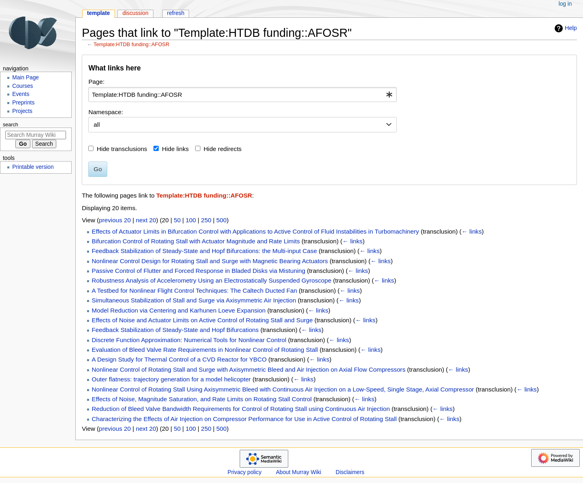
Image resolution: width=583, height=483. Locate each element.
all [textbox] (97, 124)
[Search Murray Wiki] (35, 135)
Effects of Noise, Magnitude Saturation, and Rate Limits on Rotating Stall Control (202, 399)
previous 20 (115, 220)
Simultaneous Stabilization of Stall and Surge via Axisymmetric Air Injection (194, 300)
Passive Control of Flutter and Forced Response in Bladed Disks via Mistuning (199, 270)
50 (177, 220)
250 (206, 220)
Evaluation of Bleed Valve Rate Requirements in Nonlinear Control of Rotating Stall (205, 349)
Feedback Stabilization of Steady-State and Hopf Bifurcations (175, 329)
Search (10, 125)
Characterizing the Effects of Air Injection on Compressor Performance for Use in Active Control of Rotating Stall (244, 418)
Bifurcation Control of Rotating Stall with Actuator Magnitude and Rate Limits (196, 241)
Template (98, 13)
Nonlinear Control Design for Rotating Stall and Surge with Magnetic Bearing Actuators (210, 260)
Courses (22, 86)
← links (472, 231)
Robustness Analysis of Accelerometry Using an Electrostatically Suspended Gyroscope (212, 280)
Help (565, 28)
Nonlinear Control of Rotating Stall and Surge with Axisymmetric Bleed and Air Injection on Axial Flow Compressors (249, 369)
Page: (96, 81)
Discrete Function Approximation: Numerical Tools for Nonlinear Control (189, 339)
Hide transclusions (122, 148)
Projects (22, 111)
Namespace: (105, 112)
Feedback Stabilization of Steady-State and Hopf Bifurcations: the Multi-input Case (204, 250)
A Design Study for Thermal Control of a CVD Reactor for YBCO (179, 359)
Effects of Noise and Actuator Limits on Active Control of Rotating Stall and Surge (202, 320)
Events (20, 94)
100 (191, 220)
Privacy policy (245, 472)
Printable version (32, 167)
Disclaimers (350, 472)
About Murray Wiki (298, 472)
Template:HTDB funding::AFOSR (131, 44)
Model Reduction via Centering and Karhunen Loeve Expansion (179, 310)
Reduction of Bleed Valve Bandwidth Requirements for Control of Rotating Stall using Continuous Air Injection (241, 408)
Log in (565, 4)
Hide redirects (223, 148)
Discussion (135, 13)
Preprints (23, 103)
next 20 (146, 220)
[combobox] (242, 94)
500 (221, 220)
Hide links (175, 148)
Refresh (176, 13)
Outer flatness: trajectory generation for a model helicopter (171, 379)
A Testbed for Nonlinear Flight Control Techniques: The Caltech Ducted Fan (194, 290)
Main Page (25, 77)
